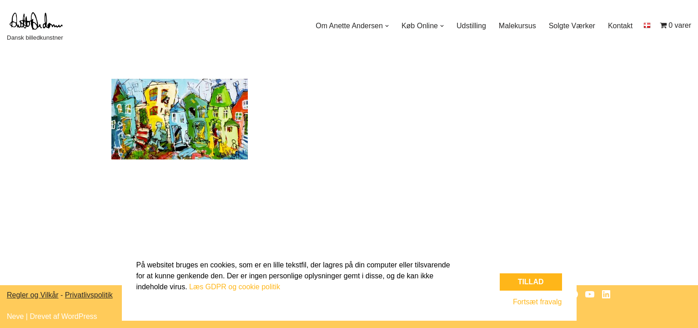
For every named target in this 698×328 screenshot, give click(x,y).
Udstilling (471, 26)
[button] (387, 26)
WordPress (79, 316)
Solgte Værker (572, 26)
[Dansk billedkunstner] (41, 25)
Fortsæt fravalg (537, 302)
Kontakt (620, 26)
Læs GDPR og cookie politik (234, 287)
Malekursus (517, 26)
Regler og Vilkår (33, 295)
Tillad (531, 282)
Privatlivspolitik (89, 295)
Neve (15, 316)
